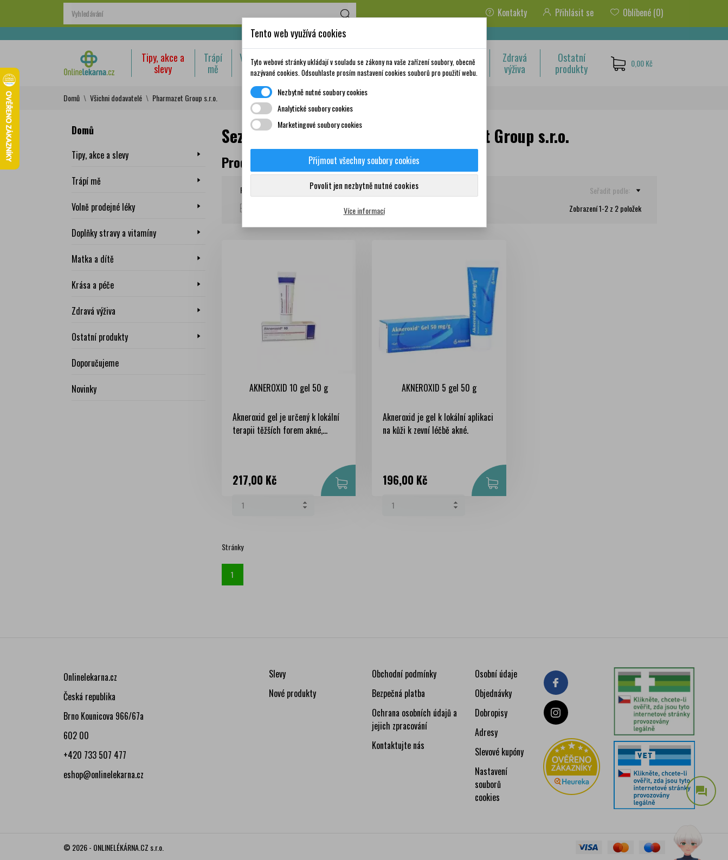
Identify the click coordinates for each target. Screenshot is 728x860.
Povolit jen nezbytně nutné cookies (364, 185)
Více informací (364, 210)
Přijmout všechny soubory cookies (364, 160)
